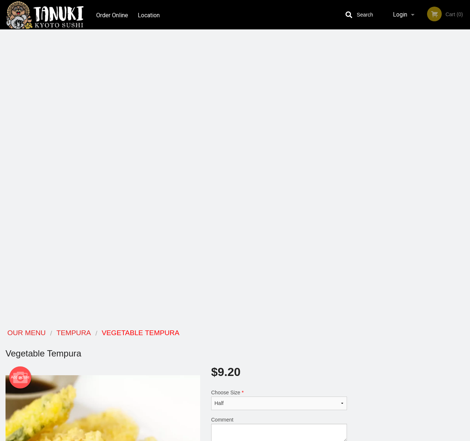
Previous (358, 158)
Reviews (280, 342)
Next (464, 158)
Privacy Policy (285, 360)
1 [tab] (383, 206)
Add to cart (284, 169)
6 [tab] (438, 206)
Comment (279, 137)
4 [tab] (416, 206)
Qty (232, 166)
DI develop (246, 416)
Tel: (351, 360)
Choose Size (279, 107)
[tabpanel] (411, 159)
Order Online (112, 14)
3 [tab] (405, 206)
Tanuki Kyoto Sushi (89, 333)
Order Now (411, 46)
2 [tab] (394, 206)
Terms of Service (247, 435)
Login (400, 14)
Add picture (20, 85)
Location (150, 14)
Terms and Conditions (294, 352)
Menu (216, 342)
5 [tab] (427, 206)
